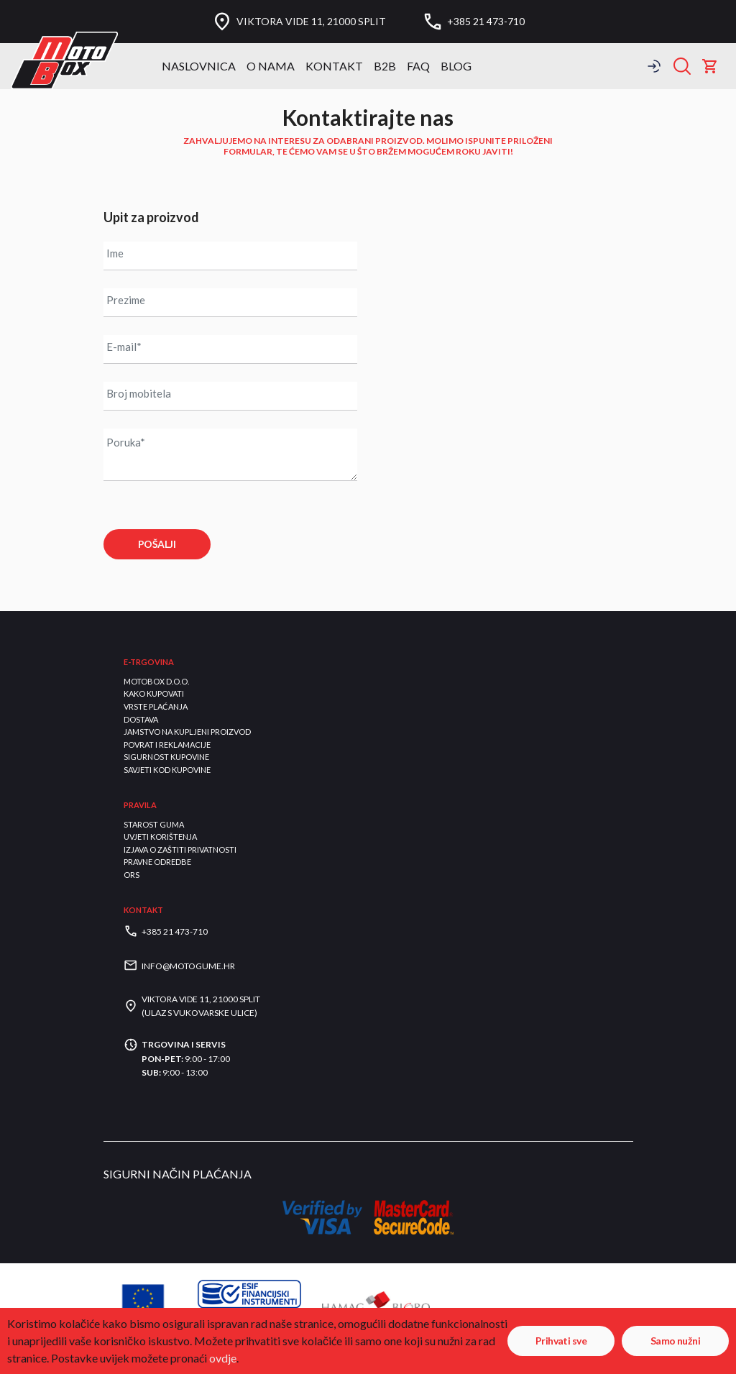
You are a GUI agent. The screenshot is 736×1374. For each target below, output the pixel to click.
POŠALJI (156, 544)
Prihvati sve (560, 1340)
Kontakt (334, 66)
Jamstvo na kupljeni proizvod (187, 731)
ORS (131, 874)
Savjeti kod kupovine (167, 769)
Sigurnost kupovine (166, 756)
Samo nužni (675, 1340)
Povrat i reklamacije (167, 744)
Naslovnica (199, 66)
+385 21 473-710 (486, 22)
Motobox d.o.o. (156, 681)
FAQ (418, 66)
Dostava (141, 719)
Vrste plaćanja (156, 706)
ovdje (222, 1358)
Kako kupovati (154, 693)
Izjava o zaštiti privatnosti (180, 849)
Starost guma (154, 824)
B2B (385, 66)
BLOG (456, 66)
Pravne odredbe (157, 861)
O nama (271, 66)
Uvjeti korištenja (160, 836)
